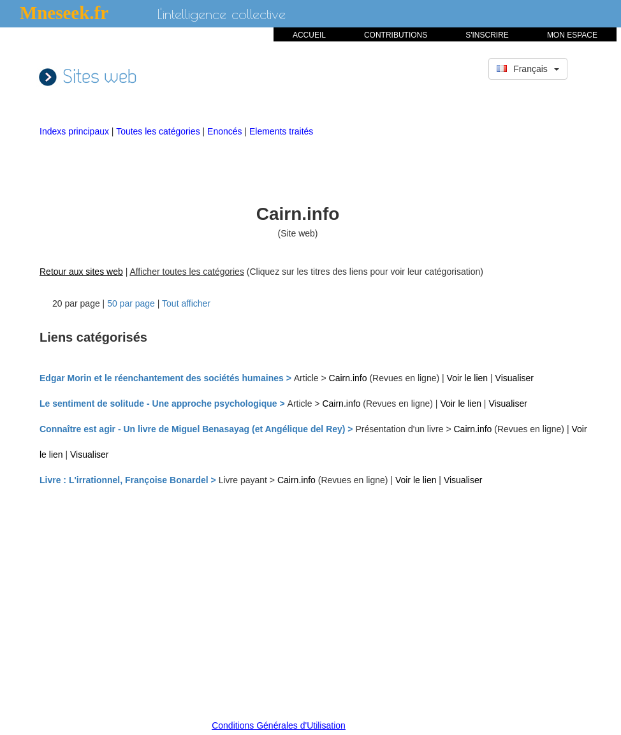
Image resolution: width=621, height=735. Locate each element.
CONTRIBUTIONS (395, 35)
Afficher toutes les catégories (186, 271)
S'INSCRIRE (487, 35)
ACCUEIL (309, 35)
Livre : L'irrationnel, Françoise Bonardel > (129, 480)
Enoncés (225, 131)
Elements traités (281, 131)
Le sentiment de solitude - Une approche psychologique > (164, 403)
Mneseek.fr (64, 13)
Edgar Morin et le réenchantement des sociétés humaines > (167, 378)
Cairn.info (348, 378)
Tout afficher (186, 303)
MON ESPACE (572, 35)
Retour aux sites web (81, 271)
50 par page (131, 303)
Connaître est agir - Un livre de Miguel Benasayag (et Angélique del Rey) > (197, 429)
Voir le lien (468, 378)
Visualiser (514, 378)
